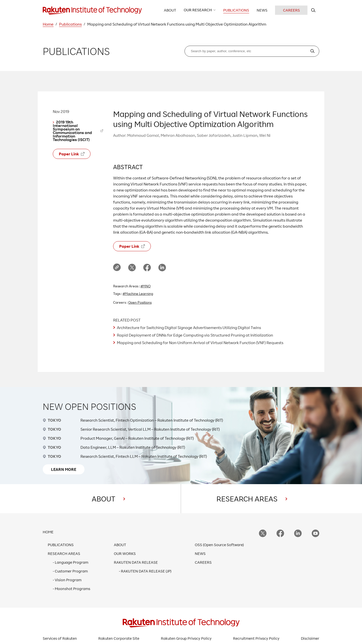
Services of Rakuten (60, 638)
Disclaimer (310, 638)
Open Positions (140, 302)
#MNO (146, 286)
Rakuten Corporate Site (118, 638)
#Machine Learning (138, 293)
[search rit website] (313, 10)
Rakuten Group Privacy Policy (186, 638)
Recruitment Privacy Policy (256, 638)
